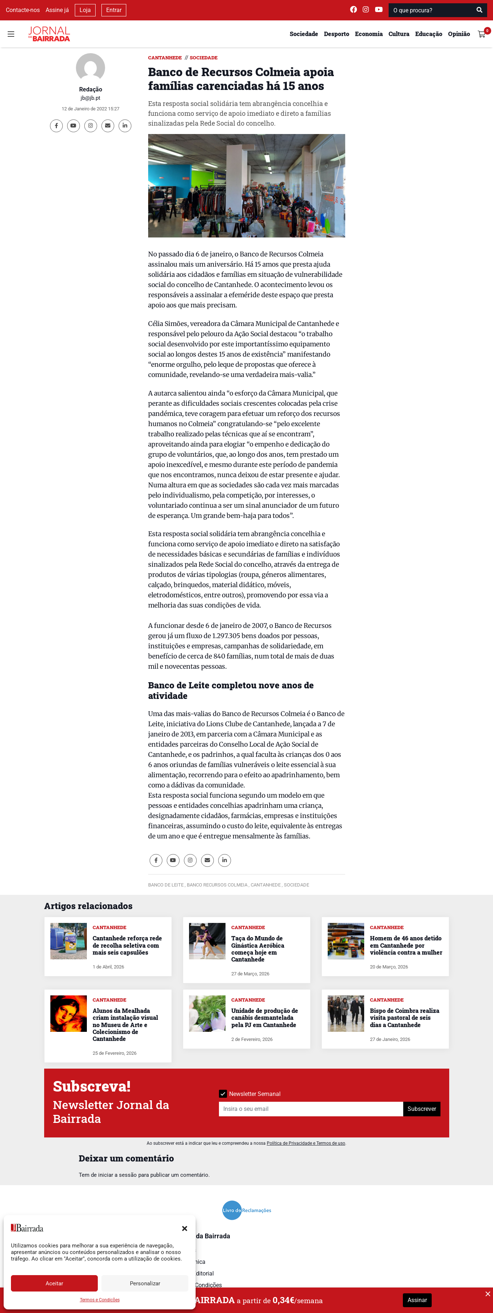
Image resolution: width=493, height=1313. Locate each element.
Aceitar (54, 1283)
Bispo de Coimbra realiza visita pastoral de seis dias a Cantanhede (404, 1017)
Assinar (417, 1300)
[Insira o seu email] (311, 1109)
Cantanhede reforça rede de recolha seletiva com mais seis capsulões (127, 945)
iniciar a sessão (117, 1175)
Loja (85, 10)
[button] (184, 1227)
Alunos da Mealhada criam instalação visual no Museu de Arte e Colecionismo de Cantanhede (125, 1024)
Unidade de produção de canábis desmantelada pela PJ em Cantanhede (264, 1017)
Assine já (57, 10)
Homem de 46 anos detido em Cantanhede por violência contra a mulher (406, 945)
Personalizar (145, 1283)
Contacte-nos (23, 10)
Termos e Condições (100, 1299)
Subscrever (422, 1108)
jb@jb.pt (90, 98)
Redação (90, 89)
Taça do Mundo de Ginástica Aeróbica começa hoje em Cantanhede (257, 948)
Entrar (114, 10)
